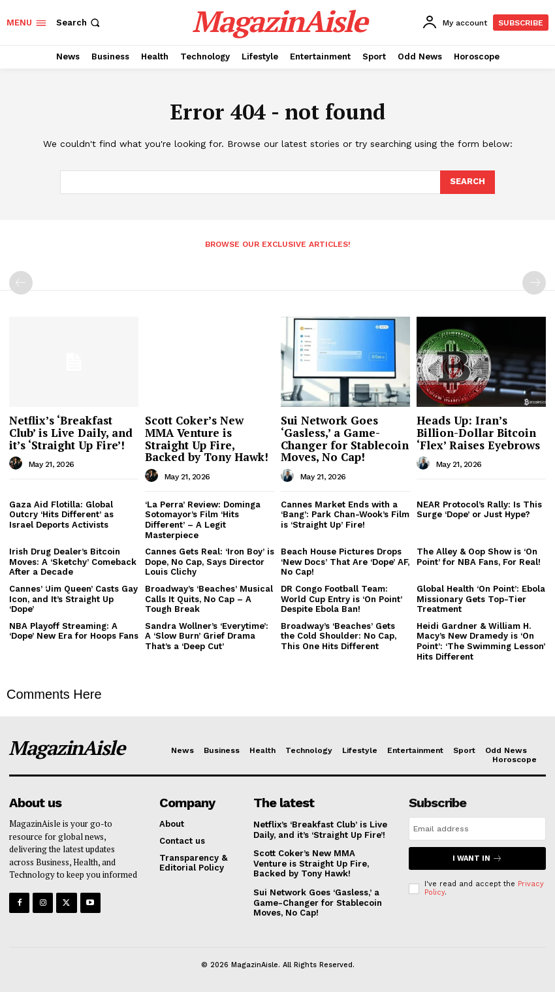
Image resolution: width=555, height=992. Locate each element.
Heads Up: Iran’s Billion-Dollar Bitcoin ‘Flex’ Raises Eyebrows (478, 432)
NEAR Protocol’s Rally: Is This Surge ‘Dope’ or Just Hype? (479, 510)
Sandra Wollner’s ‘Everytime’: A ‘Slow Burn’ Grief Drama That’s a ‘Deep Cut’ (206, 636)
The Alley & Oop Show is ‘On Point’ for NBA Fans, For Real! (479, 557)
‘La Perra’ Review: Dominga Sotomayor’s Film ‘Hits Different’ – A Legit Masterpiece (203, 520)
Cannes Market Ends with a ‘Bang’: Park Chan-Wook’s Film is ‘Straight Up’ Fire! (345, 515)
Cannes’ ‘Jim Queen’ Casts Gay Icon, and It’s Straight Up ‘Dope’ (73, 599)
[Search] (467, 182)
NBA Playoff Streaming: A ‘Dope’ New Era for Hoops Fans (73, 631)
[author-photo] (17, 463)
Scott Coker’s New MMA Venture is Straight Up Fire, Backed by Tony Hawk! (206, 438)
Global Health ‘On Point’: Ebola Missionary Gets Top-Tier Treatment (481, 599)
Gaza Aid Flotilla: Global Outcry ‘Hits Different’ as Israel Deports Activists (61, 515)
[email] (477, 828)
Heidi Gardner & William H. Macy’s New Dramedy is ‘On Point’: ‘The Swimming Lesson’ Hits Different (481, 641)
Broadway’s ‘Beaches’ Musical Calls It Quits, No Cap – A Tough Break (209, 599)
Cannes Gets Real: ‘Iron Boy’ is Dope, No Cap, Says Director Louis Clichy (209, 562)
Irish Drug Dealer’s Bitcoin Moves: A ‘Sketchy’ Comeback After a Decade (72, 562)
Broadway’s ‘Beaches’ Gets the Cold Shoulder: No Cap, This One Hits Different (338, 636)
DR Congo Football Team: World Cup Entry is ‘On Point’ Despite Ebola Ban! (341, 599)
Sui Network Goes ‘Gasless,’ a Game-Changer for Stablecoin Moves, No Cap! (345, 438)
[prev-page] (21, 283)
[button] (79, 22)
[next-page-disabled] (534, 283)
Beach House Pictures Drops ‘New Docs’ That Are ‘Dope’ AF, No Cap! (345, 562)
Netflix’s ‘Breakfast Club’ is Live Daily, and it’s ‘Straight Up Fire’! (71, 432)
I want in (477, 858)
